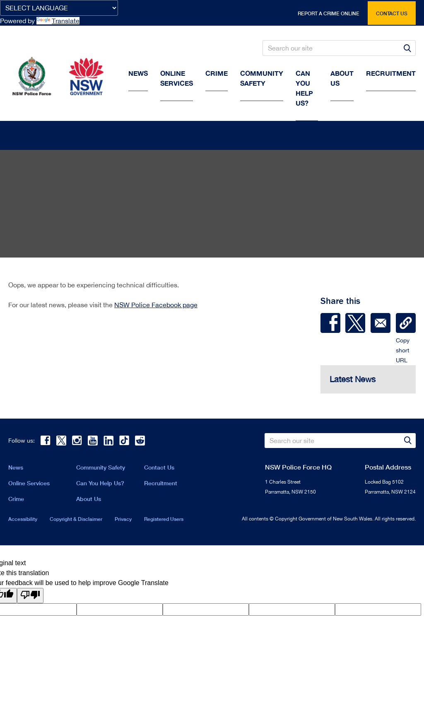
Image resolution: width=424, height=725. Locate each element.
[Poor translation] (30, 597)
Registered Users (163, 521)
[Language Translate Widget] (59, 8)
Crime (216, 73)
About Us (88, 500)
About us (342, 78)
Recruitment (391, 73)
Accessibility (22, 521)
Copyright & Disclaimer (76, 521)
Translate (58, 20)
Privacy (123, 521)
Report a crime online (328, 13)
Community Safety (261, 78)
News (138, 73)
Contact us (391, 13)
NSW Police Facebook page (156, 307)
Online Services (176, 78)
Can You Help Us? (304, 88)
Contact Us (159, 469)
